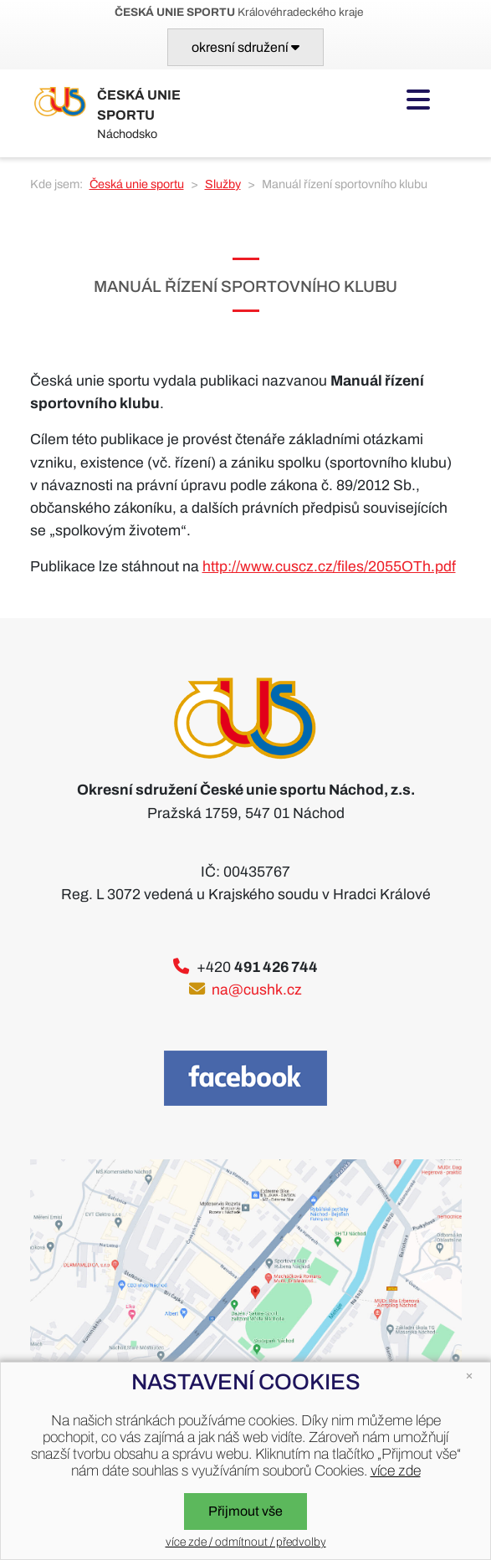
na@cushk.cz (257, 990)
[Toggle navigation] (245, 47)
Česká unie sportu (137, 184)
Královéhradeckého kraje (239, 12)
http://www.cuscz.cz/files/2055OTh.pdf (329, 567)
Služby (223, 184)
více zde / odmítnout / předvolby (246, 1542)
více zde (396, 1471)
